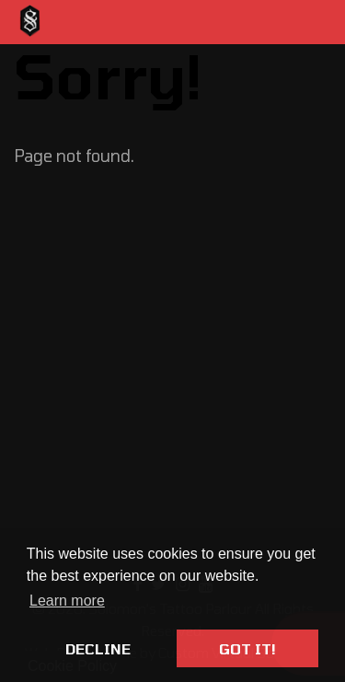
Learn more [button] (67, 600)
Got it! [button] (247, 648)
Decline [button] (98, 648)
